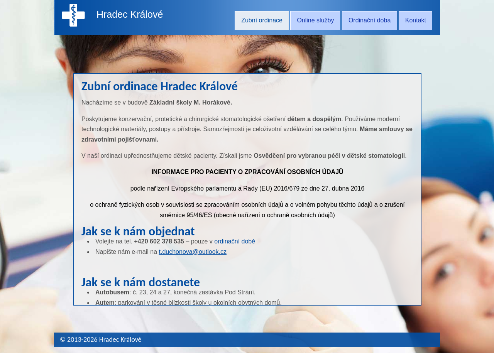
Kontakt (415, 20)
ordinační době (234, 241)
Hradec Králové (129, 14)
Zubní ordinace (262, 20)
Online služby (315, 20)
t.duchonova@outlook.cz (193, 251)
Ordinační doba (370, 20)
